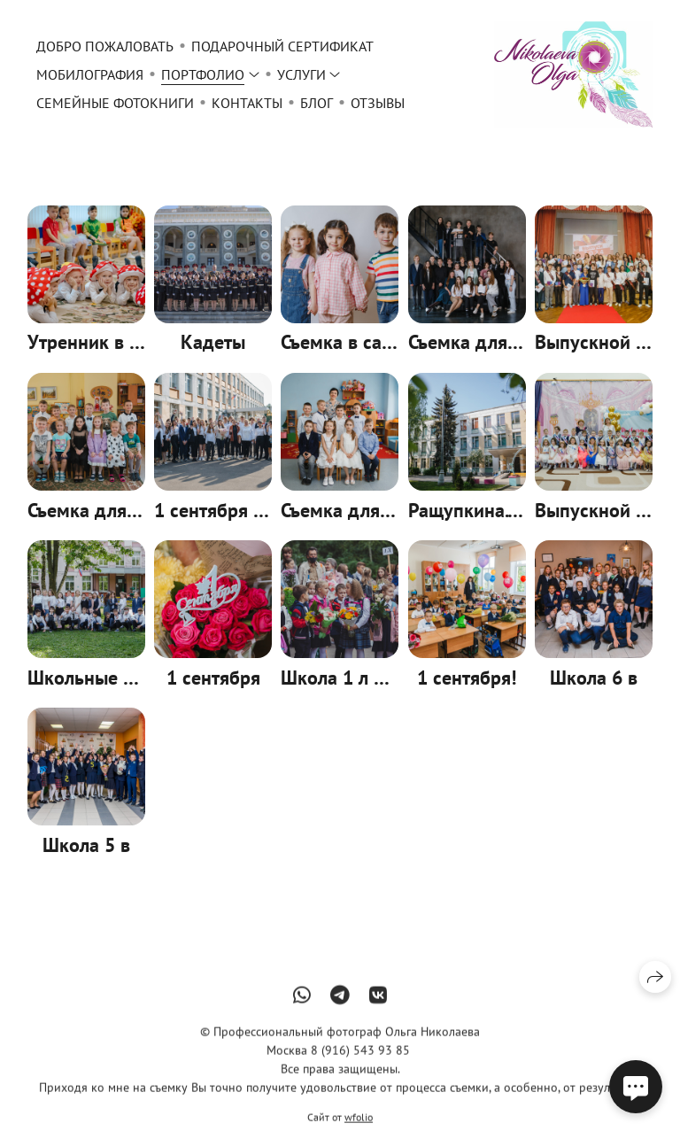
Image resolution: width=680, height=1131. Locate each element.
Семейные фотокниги (115, 103)
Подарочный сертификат (282, 46)
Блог (316, 103)
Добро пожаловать (105, 46)
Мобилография (89, 74)
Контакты (247, 103)
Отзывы (378, 103)
